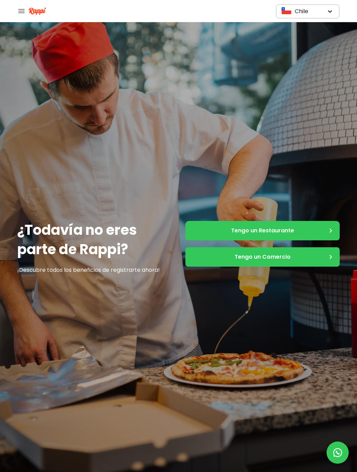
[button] (307, 11)
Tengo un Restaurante (262, 230)
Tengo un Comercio (262, 257)
